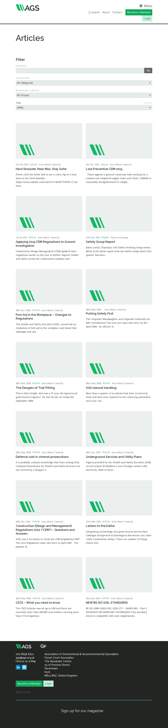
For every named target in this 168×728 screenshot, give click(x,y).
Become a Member (138, 12)
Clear (147, 103)
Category (23, 78)
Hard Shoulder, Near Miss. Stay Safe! (41, 169)
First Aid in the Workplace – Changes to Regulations (43, 316)
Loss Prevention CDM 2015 (104, 169)
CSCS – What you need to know (38, 602)
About (106, 12)
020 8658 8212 (25, 654)
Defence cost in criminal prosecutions (42, 457)
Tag (18, 103)
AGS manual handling (101, 387)
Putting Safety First (99, 313)
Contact (117, 12)
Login (147, 18)
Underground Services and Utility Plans (114, 457)
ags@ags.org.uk (25, 657)
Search (94, 12)
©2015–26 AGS (23, 692)
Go (148, 70)
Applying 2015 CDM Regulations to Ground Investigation (45, 243)
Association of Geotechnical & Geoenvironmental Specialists (49, 7)
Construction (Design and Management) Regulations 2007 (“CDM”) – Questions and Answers (45, 529)
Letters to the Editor (100, 526)
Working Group (28, 90)
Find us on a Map (26, 661)
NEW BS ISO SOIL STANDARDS (107, 602)
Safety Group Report (100, 242)
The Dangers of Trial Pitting (35, 387)
